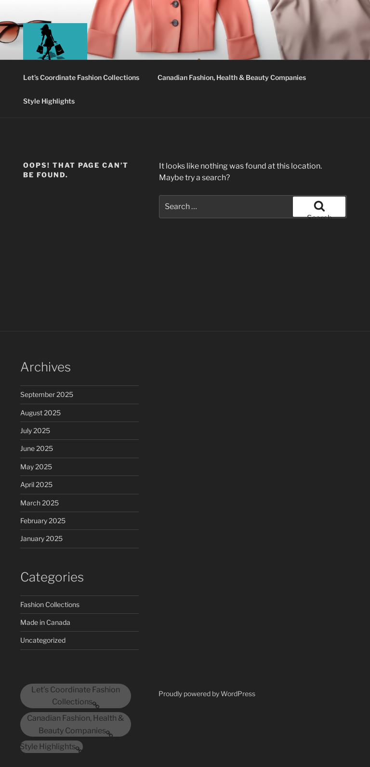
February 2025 (43, 520)
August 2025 (40, 413)
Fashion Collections (49, 604)
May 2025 (36, 467)
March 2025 (39, 503)
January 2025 (41, 538)
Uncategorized (43, 640)
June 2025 (36, 448)
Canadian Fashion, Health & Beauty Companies (232, 77)
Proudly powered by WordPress (207, 693)
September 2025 (46, 394)
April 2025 (36, 484)
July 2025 (35, 430)
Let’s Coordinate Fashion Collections (81, 77)
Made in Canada (45, 622)
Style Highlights (49, 101)
